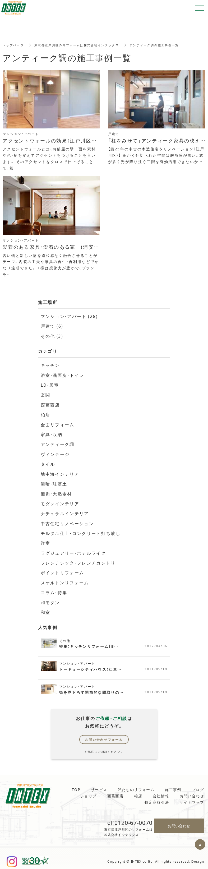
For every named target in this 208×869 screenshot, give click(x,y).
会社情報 (161, 794)
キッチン (50, 365)
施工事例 (173, 788)
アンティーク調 (58, 443)
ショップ (88, 794)
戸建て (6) (52, 326)
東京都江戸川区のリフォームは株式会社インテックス (81, 45)
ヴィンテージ (55, 453)
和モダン (50, 601)
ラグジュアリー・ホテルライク (74, 551)
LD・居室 (50, 384)
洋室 (45, 542)
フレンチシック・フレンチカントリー (81, 561)
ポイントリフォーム (63, 571)
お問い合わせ (192, 794)
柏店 (45, 414)
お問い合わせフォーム (104, 737)
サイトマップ (192, 800)
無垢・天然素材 (57, 492)
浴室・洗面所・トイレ (63, 374)
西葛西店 (50, 404)
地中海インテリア (60, 473)
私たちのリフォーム (136, 788)
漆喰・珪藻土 (54, 483)
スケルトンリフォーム (65, 581)
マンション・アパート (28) (70, 316)
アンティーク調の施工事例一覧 (164, 45)
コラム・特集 (54, 591)
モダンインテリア (60, 502)
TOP (76, 788)
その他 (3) (52, 335)
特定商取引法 (157, 800)
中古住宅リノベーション (67, 522)
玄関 (45, 394)
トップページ (14, 45)
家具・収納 (52, 434)
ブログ (198, 788)
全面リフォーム (58, 423)
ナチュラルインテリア (65, 512)
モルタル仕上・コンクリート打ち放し (81, 532)
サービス (99, 788)
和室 (45, 610)
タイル (48, 463)
